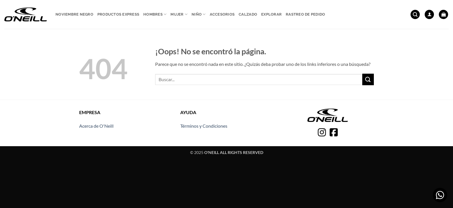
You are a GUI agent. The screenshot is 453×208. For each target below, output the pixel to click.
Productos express (118, 14)
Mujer (178, 14)
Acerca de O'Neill (96, 126)
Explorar (271, 14)
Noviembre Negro (74, 14)
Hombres (154, 14)
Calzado (248, 14)
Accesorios (222, 14)
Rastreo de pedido (305, 14)
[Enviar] (368, 79)
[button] (415, 14)
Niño (198, 14)
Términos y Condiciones (203, 126)
